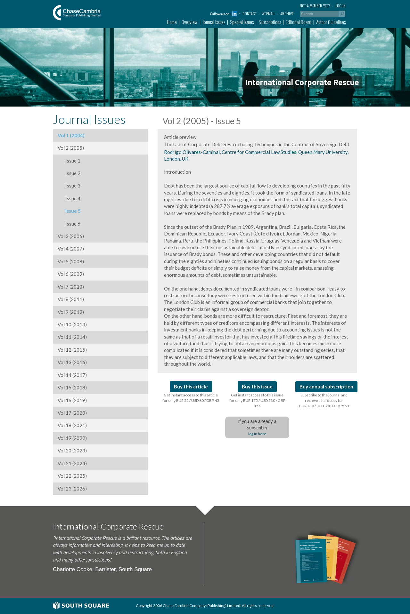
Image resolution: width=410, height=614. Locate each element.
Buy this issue (257, 386)
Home (172, 22)
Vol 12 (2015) (72, 350)
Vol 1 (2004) (71, 135)
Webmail (268, 14)
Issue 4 (69, 198)
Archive (286, 14)
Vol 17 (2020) (72, 413)
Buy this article (191, 386)
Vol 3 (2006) (71, 236)
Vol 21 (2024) (72, 463)
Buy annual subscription (326, 386)
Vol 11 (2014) (72, 337)
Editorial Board (298, 22)
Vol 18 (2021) (72, 425)
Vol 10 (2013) (72, 324)
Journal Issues (213, 22)
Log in (340, 6)
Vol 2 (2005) (71, 148)
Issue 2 (69, 173)
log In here (257, 433)
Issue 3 (69, 185)
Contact (249, 14)
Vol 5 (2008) (71, 261)
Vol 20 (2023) (72, 450)
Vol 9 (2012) (71, 312)
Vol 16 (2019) (72, 400)
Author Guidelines (331, 22)
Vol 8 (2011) (71, 299)
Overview (190, 22)
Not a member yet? (315, 6)
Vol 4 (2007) (71, 248)
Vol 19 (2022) (72, 438)
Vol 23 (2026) (72, 488)
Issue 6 (69, 224)
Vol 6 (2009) (71, 274)
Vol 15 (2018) (72, 387)
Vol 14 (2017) (72, 375)
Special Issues (242, 22)
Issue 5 (69, 211)
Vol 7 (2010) (71, 287)
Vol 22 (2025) (72, 476)
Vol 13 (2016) (72, 362)
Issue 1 (69, 160)
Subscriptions (269, 22)
